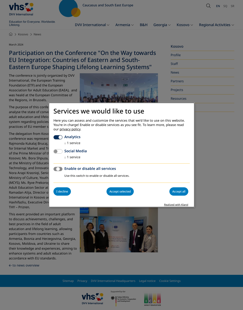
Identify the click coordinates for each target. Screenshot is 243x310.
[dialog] (121, 155)
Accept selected (120, 192)
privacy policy (70, 129)
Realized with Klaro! (176, 205)
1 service (72, 143)
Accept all (178, 192)
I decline (62, 192)
